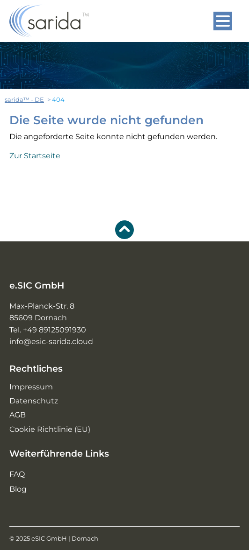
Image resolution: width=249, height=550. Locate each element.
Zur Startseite (34, 155)
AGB (17, 414)
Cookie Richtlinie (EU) (49, 429)
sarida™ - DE (24, 99)
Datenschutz (33, 400)
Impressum (31, 386)
